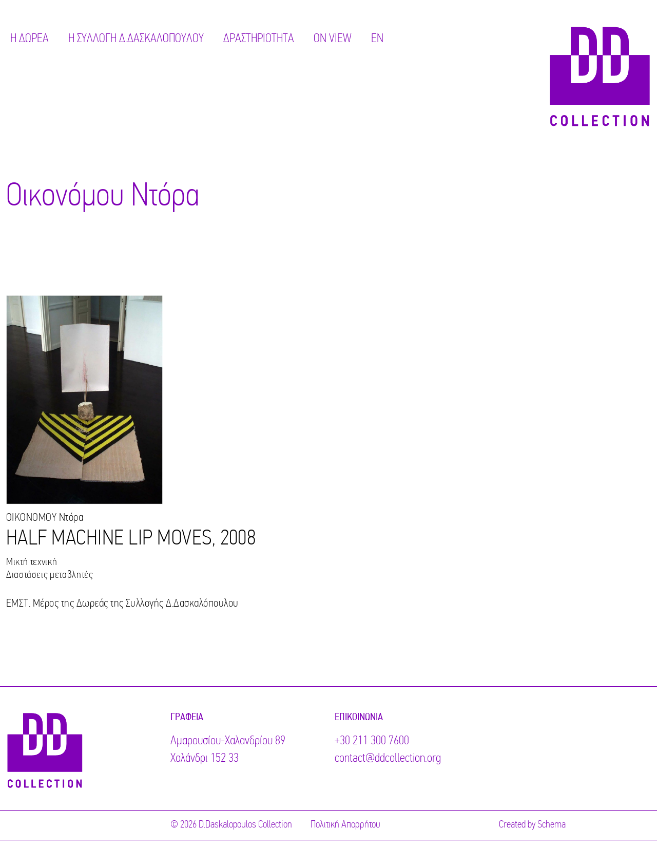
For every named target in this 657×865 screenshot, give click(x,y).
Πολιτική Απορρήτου (345, 825)
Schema (551, 825)
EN (377, 39)
